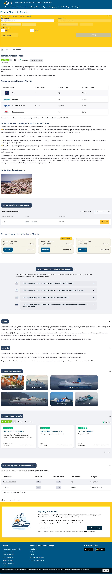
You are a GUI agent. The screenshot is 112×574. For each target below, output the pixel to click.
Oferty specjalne (54, 7)
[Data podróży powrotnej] (68, 24)
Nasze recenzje (8, 559)
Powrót (4, 16)
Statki (63, 7)
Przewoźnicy (14, 7)
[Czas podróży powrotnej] (86, 24)
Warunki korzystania (37, 556)
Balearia (15, 99)
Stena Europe (74, 386)
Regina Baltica (37, 386)
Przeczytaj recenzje (36, 60)
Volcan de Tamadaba (12, 385)
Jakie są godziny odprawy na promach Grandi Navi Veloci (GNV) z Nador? (48, 282)
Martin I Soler (86, 402)
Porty (33, 7)
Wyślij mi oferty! (94, 526)
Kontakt (32, 550)
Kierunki (39, 7)
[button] (77, 7)
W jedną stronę (13, 16)
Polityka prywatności (89, 530)
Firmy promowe (8, 550)
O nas (32, 553)
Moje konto (70, 7)
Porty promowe (8, 556)
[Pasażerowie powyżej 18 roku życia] (3, 30)
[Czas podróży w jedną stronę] (29, 24)
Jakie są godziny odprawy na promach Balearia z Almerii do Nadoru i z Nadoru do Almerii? (53, 289)
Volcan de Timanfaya (24, 402)
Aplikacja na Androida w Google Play (100, 547)
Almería (34, 221)
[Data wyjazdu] (11, 24)
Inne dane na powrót (25, 16)
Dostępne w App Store (88, 547)
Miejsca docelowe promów (12, 547)
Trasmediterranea (18, 112)
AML (13, 93)
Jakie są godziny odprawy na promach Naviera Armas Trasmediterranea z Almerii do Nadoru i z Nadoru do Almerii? (55, 304)
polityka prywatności (83, 569)
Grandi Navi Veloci (18, 105)
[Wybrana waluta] (9, 35)
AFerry (5, 544)
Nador (27, 221)
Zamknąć (106, 570)
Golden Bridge (62, 402)
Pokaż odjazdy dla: (86, 211)
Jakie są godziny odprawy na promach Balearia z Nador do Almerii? (46, 296)
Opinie (45, 7)
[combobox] (27, 20)
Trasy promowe (25, 7)
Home (7, 7)
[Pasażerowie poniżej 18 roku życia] (32, 30)
